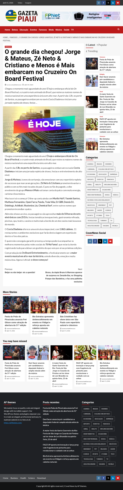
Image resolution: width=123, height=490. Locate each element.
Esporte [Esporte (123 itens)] (90, 179)
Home (7, 30)
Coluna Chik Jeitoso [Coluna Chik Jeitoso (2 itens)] (106, 169)
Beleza (15, 30)
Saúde (66, 30)
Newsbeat (41, 478)
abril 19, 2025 (28, 85)
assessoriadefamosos (14, 85)
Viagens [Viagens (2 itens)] (106, 225)
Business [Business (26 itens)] (108, 164)
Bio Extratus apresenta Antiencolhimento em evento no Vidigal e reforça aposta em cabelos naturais (43, 322)
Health (23, 478)
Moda (51, 30)
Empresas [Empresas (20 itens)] (113, 174)
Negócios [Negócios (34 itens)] (91, 205)
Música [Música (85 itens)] (115, 195)
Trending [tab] (92, 51)
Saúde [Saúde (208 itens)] (99, 210)
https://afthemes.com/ (13, 423)
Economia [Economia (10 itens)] (91, 174)
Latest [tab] (91, 44)
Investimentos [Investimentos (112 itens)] (92, 189)
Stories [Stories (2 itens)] (99, 215)
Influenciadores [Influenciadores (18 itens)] (110, 184)
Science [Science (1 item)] (108, 210)
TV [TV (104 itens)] (111, 220)
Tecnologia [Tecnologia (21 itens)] (92, 220)
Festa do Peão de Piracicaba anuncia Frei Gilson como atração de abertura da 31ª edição (108, 65)
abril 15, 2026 (11, 331)
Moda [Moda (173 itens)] (107, 195)
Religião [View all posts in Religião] (102, 74)
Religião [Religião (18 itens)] (90, 210)
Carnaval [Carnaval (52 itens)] (91, 169)
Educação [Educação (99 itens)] (103, 174)
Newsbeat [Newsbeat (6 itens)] (102, 205)
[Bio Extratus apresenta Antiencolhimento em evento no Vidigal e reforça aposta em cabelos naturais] (43, 304)
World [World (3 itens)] (115, 225)
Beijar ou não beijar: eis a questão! (24, 271)
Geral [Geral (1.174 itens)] (89, 184)
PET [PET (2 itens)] (110, 205)
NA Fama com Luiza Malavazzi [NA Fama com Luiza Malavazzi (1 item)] (98, 200)
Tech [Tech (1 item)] (107, 215)
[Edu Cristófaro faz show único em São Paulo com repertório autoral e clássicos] (71, 304)
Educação (24, 30)
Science (31, 478)
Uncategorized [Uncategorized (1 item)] (93, 225)
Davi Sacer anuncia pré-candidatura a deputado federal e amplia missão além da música (108, 82)
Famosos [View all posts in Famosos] (8, 47)
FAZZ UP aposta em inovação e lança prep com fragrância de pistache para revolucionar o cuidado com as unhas (85, 371)
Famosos (43, 30)
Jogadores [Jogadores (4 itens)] (106, 189)
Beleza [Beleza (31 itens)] (99, 164)
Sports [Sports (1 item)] (90, 215)
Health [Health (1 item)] (98, 184)
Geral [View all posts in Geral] (101, 91)
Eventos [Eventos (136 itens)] (100, 179)
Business (14, 478)
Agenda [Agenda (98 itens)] (90, 164)
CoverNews (69, 486)
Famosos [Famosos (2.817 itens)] (110, 179)
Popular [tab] (102, 44)
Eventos (33, 30)
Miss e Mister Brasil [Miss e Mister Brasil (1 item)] (94, 195)
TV (72, 30)
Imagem (28, 3)
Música (59, 30)
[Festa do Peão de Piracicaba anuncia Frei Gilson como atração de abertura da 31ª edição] (16, 304)
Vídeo (20, 3)
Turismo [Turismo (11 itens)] (103, 220)
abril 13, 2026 (66, 331)
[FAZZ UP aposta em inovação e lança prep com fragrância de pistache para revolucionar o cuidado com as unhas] (92, 124)
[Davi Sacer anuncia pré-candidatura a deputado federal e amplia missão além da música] (92, 80)
